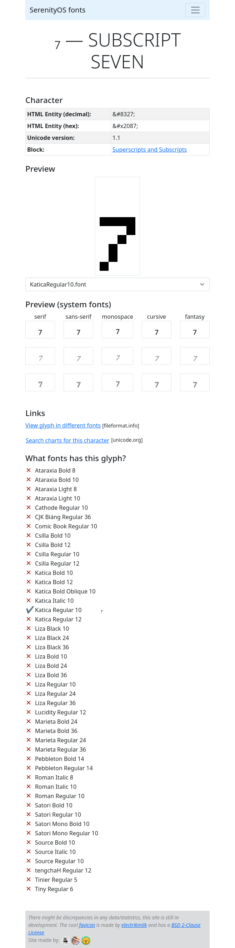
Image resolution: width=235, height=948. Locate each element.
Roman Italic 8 (54, 777)
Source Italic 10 (55, 852)
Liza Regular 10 (55, 684)
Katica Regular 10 (58, 610)
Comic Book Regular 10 (66, 526)
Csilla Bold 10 (53, 535)
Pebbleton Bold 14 (59, 759)
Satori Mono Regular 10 (66, 833)
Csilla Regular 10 (57, 554)
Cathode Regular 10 (61, 508)
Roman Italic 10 (55, 787)
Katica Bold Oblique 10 (65, 591)
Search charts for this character (67, 440)
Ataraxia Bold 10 (57, 480)
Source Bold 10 (55, 842)
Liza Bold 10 (51, 656)
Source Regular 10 (59, 861)
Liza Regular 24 (55, 694)
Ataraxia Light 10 (57, 498)
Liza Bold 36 (51, 675)
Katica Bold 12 (54, 582)
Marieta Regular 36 (60, 749)
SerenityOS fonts (57, 10)
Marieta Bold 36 (56, 731)
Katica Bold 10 (54, 573)
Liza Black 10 (52, 628)
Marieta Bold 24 (56, 721)
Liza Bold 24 (51, 666)
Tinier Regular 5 (56, 880)
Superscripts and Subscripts (149, 149)
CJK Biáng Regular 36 (63, 517)
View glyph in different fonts (63, 425)
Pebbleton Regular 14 (64, 768)
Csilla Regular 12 (57, 563)
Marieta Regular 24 (60, 740)
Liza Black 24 (52, 638)
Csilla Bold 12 (53, 545)
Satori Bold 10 (53, 805)
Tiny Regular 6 (54, 889)
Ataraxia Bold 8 (55, 470)
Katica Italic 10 (54, 601)
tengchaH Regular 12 (63, 870)
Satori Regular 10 (58, 814)
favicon (87, 925)
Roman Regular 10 (60, 796)
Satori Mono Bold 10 (62, 824)
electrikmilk (134, 925)
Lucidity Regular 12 (60, 712)
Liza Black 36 (52, 647)
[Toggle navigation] (195, 10)
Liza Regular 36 (55, 703)
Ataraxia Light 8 (56, 489)
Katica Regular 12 (58, 619)
